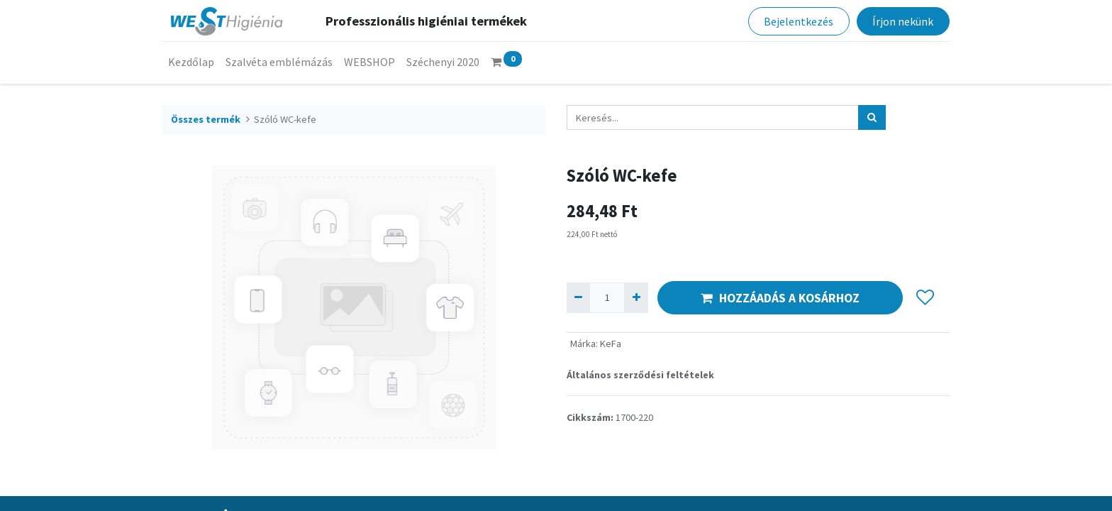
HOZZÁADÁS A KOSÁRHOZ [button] (780, 298)
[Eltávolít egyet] (578, 297)
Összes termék (205, 119)
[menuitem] (191, 62)
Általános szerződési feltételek (640, 374)
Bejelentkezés (798, 21)
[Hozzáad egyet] (635, 297)
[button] (925, 298)
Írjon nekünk (902, 21)
